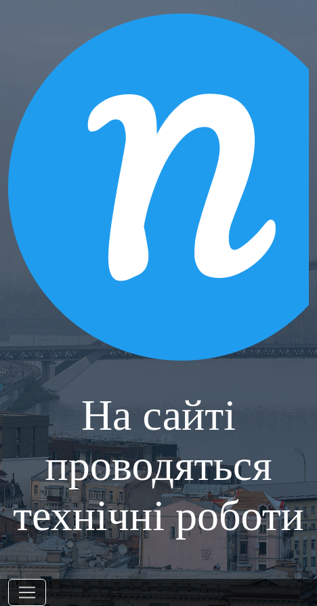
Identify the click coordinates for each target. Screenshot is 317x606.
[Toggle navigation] (27, 592)
